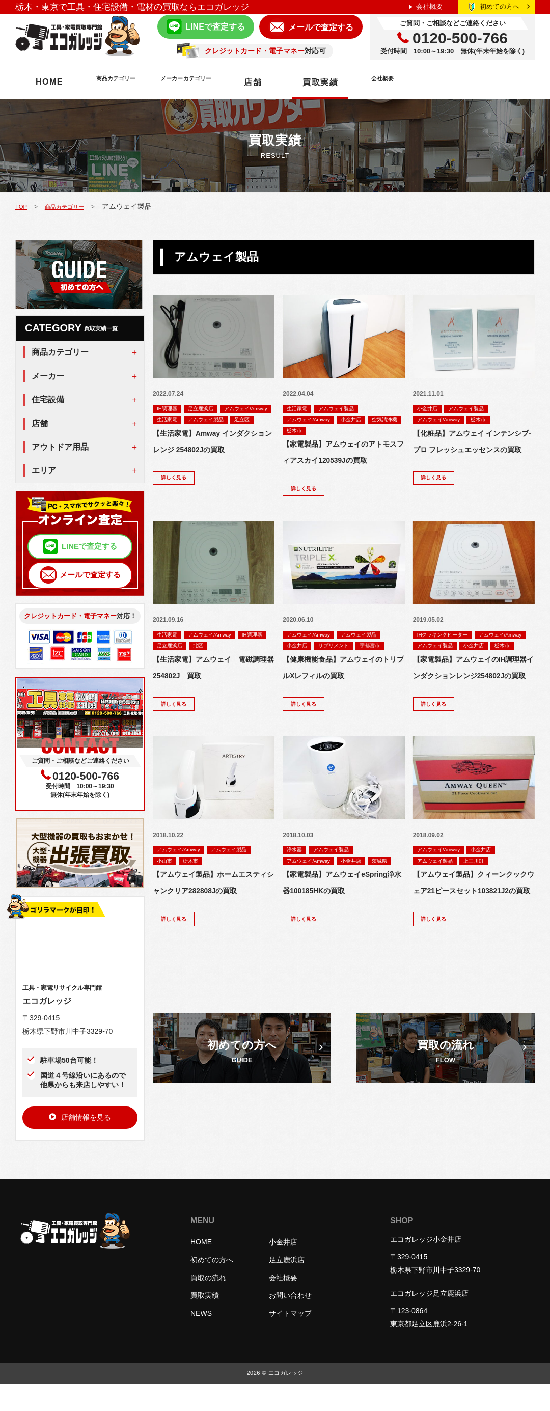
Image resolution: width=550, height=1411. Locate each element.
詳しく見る (177, 492)
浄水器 (297, 902)
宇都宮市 (300, 678)
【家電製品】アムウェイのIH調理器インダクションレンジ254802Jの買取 (473, 709)
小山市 (167, 914)
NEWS (201, 1341)
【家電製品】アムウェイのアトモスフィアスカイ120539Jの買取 (343, 462)
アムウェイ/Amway (184, 420)
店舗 (337, 82)
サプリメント (343, 667)
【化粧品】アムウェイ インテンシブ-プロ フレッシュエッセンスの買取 (472, 451)
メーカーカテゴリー (247, 82)
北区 (244, 667)
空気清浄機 (303, 431)
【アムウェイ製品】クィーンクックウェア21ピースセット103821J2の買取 (473, 945)
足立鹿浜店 (210, 408)
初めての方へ (505, 6)
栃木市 (340, 431)
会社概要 (429, 6)
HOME (49, 81)
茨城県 (297, 926)
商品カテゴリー (135, 82)
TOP (22, 206)
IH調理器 (170, 408)
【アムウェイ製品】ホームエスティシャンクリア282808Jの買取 (213, 945)
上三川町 (486, 914)
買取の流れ (208, 1305)
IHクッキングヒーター (448, 655)
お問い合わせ (290, 1323)
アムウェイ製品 (179, 431)
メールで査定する (320, 27)
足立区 (222, 431)
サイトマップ (290, 1341)
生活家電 (235, 420)
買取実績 (404, 82)
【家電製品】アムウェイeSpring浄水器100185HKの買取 (341, 957)
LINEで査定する (214, 26)
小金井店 (365, 420)
